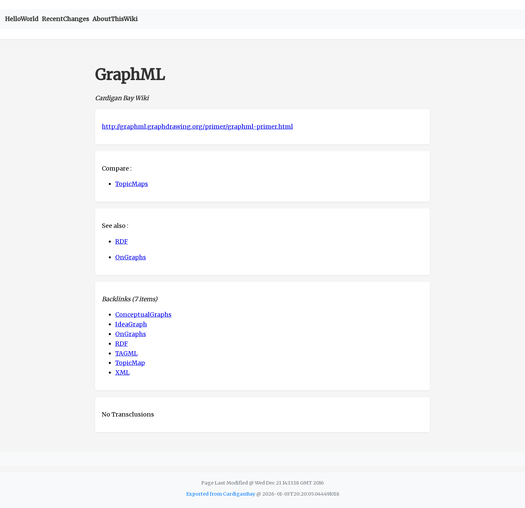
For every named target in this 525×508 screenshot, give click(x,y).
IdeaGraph (131, 324)
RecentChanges (65, 19)
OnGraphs (130, 257)
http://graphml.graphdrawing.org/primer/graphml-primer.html (197, 126)
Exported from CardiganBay (220, 494)
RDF (121, 241)
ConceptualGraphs (143, 314)
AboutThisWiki (115, 19)
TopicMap (130, 363)
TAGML (126, 353)
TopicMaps (131, 184)
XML (122, 372)
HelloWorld (22, 19)
